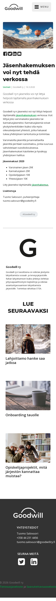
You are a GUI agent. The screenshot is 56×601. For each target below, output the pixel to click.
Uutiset (7, 87)
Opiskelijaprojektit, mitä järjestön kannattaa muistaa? (26, 471)
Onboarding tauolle (22, 415)
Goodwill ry (29, 214)
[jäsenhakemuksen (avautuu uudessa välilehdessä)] (26, 115)
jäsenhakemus (40, 184)
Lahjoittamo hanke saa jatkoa (25, 360)
